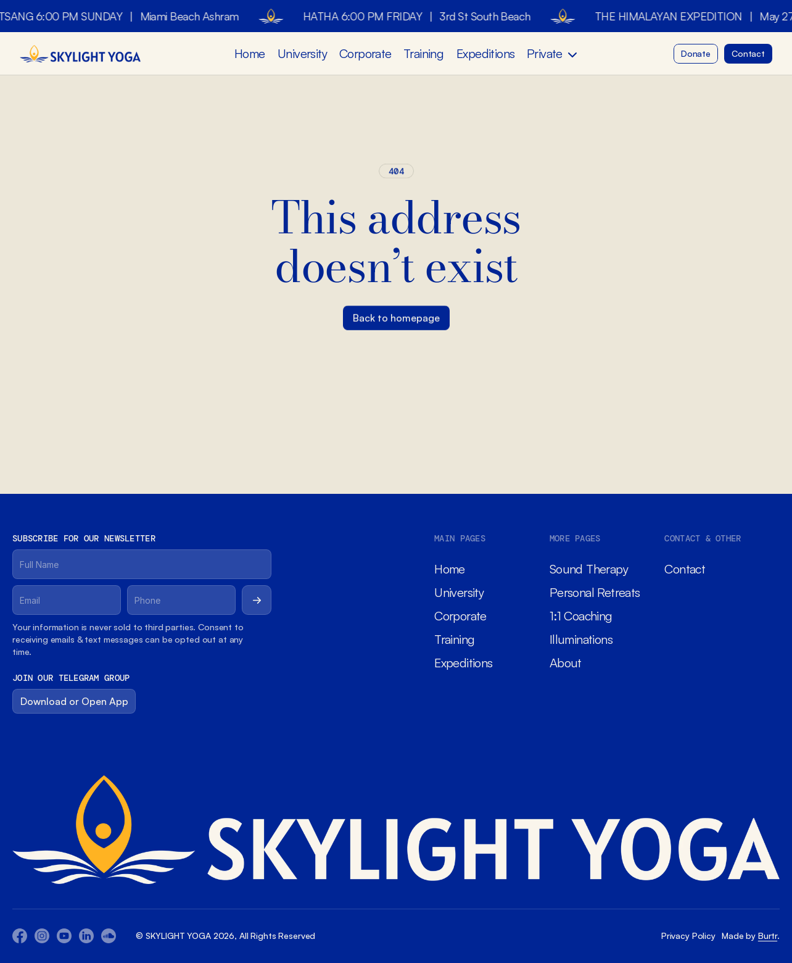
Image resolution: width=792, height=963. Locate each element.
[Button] (696, 54)
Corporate (365, 53)
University (302, 53)
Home (249, 53)
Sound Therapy (589, 569)
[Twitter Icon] (86, 935)
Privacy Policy (688, 935)
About (566, 662)
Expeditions (485, 53)
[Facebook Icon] (19, 935)
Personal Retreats (595, 592)
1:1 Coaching (581, 615)
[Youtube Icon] (42, 935)
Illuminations (581, 639)
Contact (684, 569)
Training (423, 53)
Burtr (767, 935)
